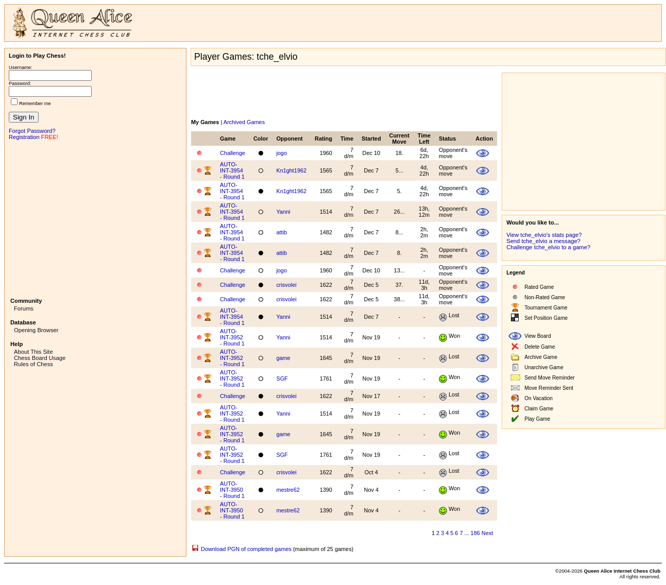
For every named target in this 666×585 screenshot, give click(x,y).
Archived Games (244, 122)
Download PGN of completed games (246, 549)
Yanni (283, 212)
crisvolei (286, 285)
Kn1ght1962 (291, 170)
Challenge (232, 153)
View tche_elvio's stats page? (544, 235)
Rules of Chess (33, 364)
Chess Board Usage (39, 358)
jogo (281, 153)
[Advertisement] (95, 218)
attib (281, 232)
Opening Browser (36, 330)
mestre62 (287, 490)
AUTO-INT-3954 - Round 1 (232, 170)
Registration (24, 137)
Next (487, 533)
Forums (23, 308)
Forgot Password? (32, 131)
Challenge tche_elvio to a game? (548, 247)
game (283, 358)
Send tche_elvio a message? (543, 241)
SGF (281, 378)
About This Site (33, 352)
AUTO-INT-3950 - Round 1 (232, 489)
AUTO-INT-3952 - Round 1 (232, 337)
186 (475, 533)
